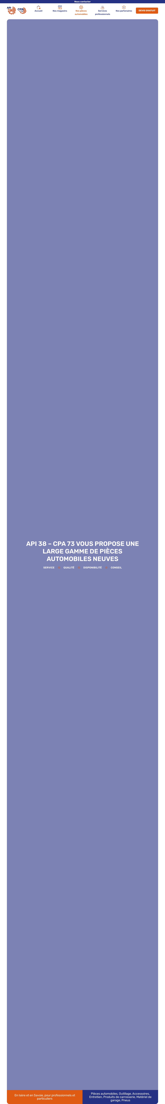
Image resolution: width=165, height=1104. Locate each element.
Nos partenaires (124, 8)
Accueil (38, 8)
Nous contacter (82, 1)
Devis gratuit (147, 10)
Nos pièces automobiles (81, 10)
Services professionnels (102, 10)
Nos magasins (60, 8)
